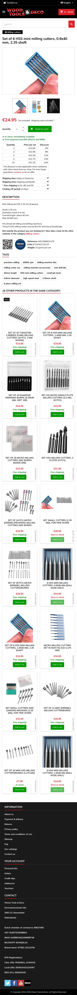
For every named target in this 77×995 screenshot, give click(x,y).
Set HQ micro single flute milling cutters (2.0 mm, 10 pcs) (57, 398)
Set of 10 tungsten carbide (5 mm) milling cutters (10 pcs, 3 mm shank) (19, 336)
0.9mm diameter (12, 278)
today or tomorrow (25, 178)
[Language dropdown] (67, 2)
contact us (12, 2)
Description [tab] (10, 196)
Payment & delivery (13, 819)
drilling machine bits (47, 262)
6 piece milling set (12, 283)
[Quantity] (17, 129)
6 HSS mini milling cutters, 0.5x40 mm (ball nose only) (57, 585)
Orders (7, 873)
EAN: (29, 244)
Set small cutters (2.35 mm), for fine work (57, 521)
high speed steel (31, 278)
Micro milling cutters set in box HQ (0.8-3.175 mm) (57, 648)
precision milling (11, 262)
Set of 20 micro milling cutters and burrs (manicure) (20, 460)
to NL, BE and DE (25, 185)
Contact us (9, 854)
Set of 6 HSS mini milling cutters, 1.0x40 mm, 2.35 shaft (19, 648)
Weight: (31, 247)
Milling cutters (32, 233)
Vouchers (8, 888)
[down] (23, 130)
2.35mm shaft (49, 278)
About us (8, 814)
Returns (8, 824)
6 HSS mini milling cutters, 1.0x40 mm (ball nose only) (57, 773)
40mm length (10, 273)
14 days (25, 189)
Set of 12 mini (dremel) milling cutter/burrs (57, 709)
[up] (23, 127)
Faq (6, 844)
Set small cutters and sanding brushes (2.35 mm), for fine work (20, 710)
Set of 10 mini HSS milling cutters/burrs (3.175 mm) (19, 771)
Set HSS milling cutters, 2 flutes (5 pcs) (57, 459)
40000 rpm (28, 262)
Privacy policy (11, 829)
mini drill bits (60, 267)
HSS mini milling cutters (31, 273)
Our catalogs (10, 849)
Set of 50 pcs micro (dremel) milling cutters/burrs (19, 585)
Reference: (32, 241)
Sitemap (8, 839)
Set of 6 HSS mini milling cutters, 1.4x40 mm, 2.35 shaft (57, 335)
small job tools (54, 273)
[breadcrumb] (12, 32)
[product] (20, 300)
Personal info (10, 868)
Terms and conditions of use (18, 834)
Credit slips (9, 878)
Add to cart (39, 129)
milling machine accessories (37, 267)
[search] (38, 24)
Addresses (9, 883)
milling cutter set (12, 267)
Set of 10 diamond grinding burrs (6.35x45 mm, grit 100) (19, 398)
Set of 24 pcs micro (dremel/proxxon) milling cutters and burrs (19, 523)
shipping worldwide (25, 181)
